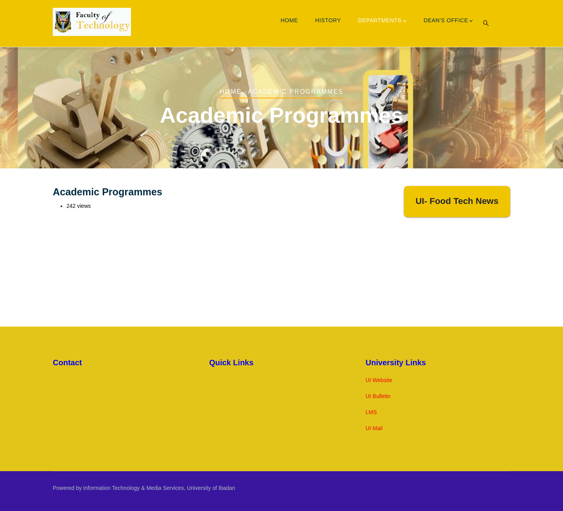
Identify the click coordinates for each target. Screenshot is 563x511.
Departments (382, 21)
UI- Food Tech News (457, 201)
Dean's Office (448, 21)
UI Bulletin (378, 396)
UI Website (379, 380)
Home (289, 20)
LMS (371, 412)
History (328, 20)
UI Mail (374, 428)
